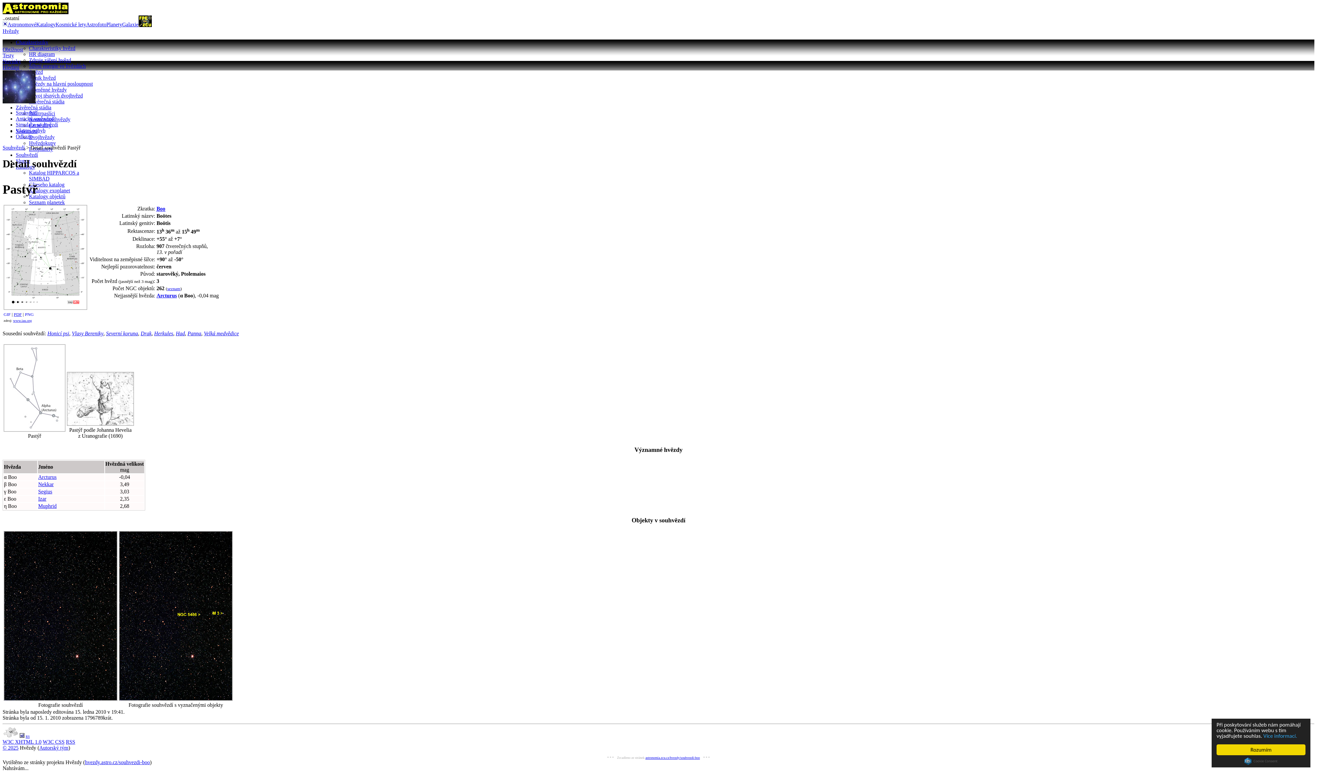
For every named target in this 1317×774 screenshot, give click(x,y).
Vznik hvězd (42, 78)
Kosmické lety (71, 24)
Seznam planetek (47, 202)
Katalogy (46, 24)
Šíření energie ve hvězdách (57, 66)
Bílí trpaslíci (42, 113)
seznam (173, 288)
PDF (18, 314)
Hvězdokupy (42, 143)
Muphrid (47, 506)
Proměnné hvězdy (48, 90)
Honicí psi (58, 333)
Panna (195, 333)
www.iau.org (22, 320)
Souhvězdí (27, 155)
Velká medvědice (221, 333)
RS (28, 736)
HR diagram (42, 54)
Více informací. (1280, 736)
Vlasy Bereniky (87, 333)
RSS (70, 742)
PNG (29, 314)
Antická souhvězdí (35, 119)
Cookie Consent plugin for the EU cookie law (1261, 761)
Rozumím (1261, 749)
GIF (7, 314)
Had (180, 333)
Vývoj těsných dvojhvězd (56, 95)
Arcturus (166, 295)
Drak (146, 333)
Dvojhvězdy (42, 137)
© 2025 (10, 748)
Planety (114, 24)
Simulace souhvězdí (37, 124)
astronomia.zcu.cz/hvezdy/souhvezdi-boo (672, 758)
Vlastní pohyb (30, 130)
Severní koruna (122, 333)
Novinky (12, 61)
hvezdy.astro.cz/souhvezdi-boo (117, 762)
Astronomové (22, 24)
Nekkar (46, 484)
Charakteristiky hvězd (52, 48)
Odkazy (24, 136)
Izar (42, 499)
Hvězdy (11, 31)
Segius (45, 491)
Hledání (11, 67)
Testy (8, 55)
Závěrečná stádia (47, 101)
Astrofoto (96, 24)
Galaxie (130, 24)
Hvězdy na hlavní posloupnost (61, 84)
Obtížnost (13, 49)
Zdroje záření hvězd (50, 60)
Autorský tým (53, 748)
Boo (160, 208)
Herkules (163, 333)
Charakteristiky (32, 42)
